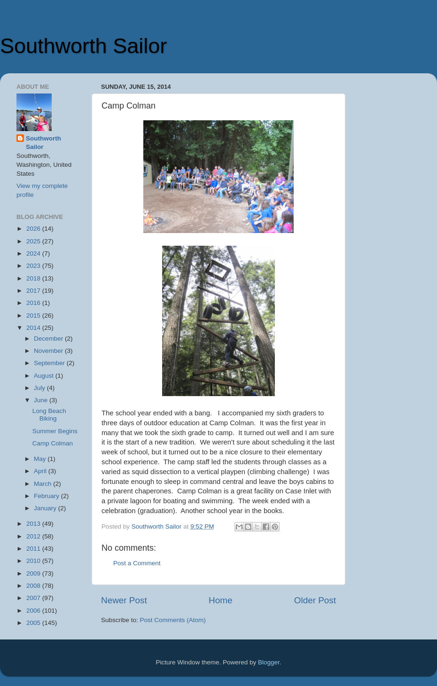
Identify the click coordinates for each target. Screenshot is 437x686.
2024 (34, 253)
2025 (34, 241)
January (46, 508)
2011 (34, 548)
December (49, 338)
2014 (34, 327)
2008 (34, 585)
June (41, 400)
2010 (34, 560)
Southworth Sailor (83, 46)
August (44, 375)
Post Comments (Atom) (173, 620)
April (41, 471)
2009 (34, 573)
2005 (34, 622)
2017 (34, 290)
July (40, 387)
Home (220, 600)
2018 (34, 278)
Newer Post (124, 600)
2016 (34, 302)
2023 (34, 265)
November (49, 350)
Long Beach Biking (49, 414)
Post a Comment (137, 563)
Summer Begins (55, 431)
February (47, 495)
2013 (34, 523)
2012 (34, 536)
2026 (34, 228)
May (40, 458)
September (50, 362)
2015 (34, 315)
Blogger (269, 662)
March (43, 483)
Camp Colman (52, 443)
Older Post (315, 600)
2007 (34, 597)
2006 (34, 610)
